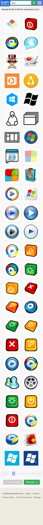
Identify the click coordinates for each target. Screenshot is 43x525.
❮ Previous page (13, 482)
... (30, 473)
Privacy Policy (8, 497)
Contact (35, 493)
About (28, 493)
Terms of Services (24, 497)
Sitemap (37, 497)
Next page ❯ (31, 482)
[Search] (33, 3)
